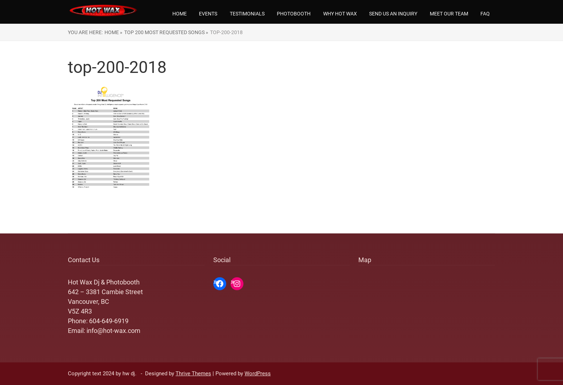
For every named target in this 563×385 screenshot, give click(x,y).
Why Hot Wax (340, 14)
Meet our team (449, 14)
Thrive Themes (193, 373)
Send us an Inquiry (393, 14)
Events (208, 14)
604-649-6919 (109, 321)
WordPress (258, 373)
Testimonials (247, 14)
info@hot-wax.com (113, 330)
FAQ (485, 14)
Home (179, 14)
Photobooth (294, 14)
